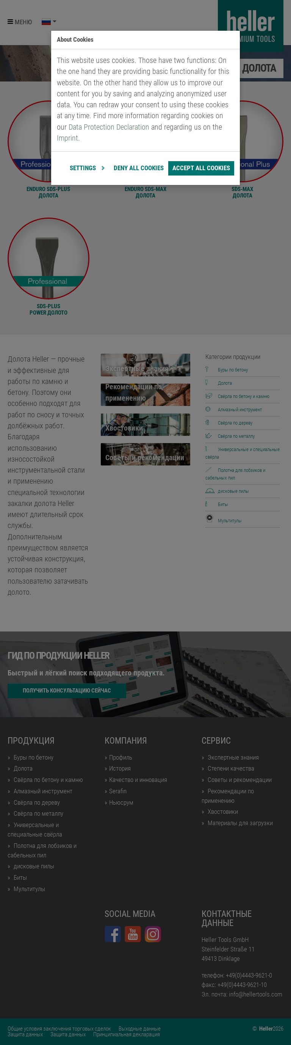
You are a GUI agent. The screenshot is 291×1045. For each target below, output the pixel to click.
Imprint (67, 138)
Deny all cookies (139, 168)
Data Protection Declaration (109, 127)
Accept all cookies (201, 168)
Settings (83, 168)
